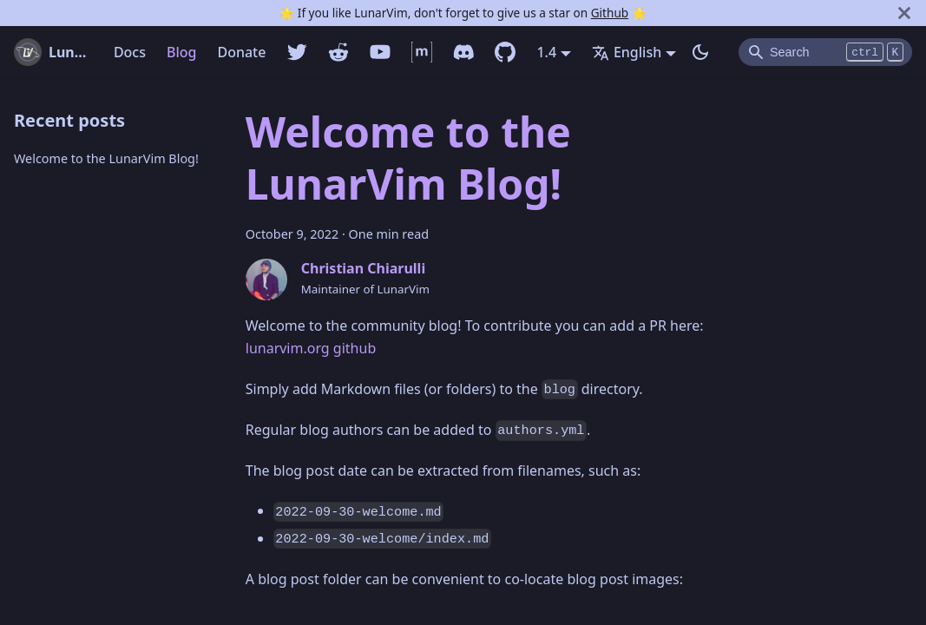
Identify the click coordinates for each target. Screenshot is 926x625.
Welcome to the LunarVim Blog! (106, 158)
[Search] (825, 52)
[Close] (904, 13)
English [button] (626, 52)
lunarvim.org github (311, 348)
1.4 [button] (546, 52)
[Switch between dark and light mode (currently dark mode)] (700, 52)
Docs (130, 52)
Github (609, 12)
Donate (241, 52)
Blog (181, 52)
